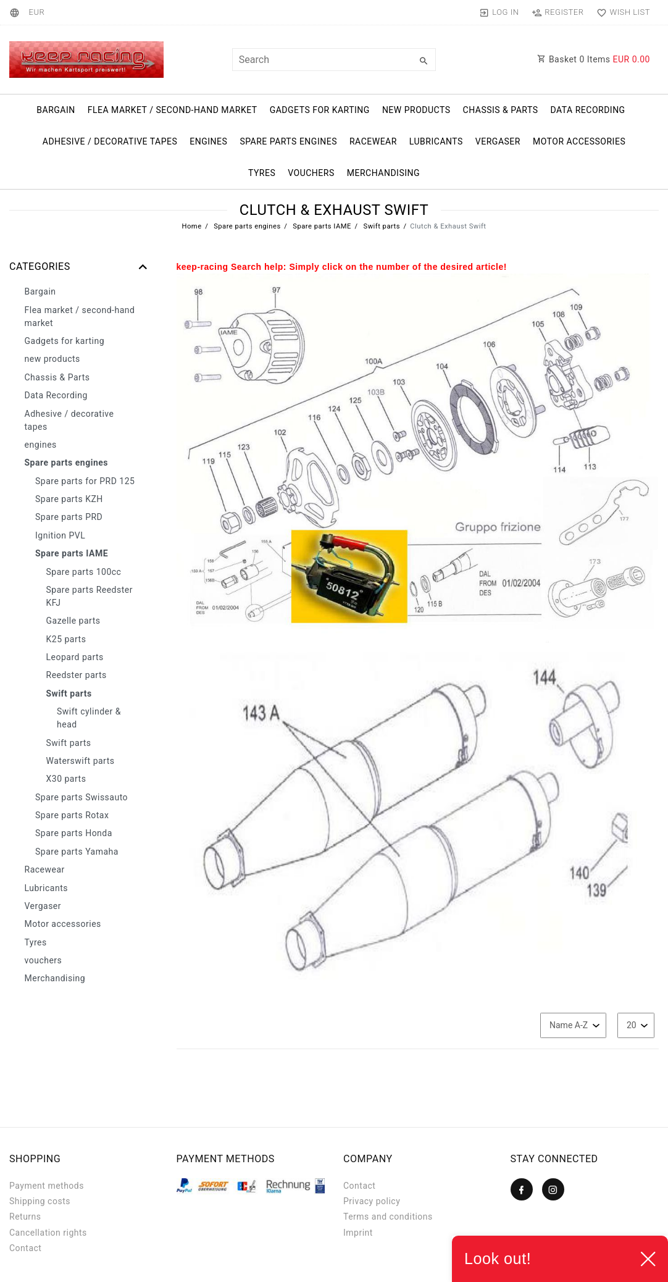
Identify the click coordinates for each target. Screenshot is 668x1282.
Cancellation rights (48, 1233)
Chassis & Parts (500, 110)
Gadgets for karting (320, 110)
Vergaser (497, 141)
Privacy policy (371, 1201)
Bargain (55, 110)
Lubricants (436, 141)
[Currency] (36, 12)
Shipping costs (39, 1201)
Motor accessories (579, 141)
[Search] (423, 61)
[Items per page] (635, 1025)
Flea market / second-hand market (172, 110)
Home (191, 226)
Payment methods (46, 1186)
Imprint (358, 1233)
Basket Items (593, 59)
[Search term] (334, 59)
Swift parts (380, 226)
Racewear (373, 141)
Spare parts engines (288, 141)
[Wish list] (620, 12)
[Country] (16, 12)
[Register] (558, 12)
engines (208, 141)
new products (416, 110)
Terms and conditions (388, 1216)
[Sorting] (573, 1025)
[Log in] (499, 12)
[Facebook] (522, 1189)
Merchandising (383, 173)
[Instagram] (553, 1189)
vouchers (311, 173)
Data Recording (587, 110)
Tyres (261, 173)
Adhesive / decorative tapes (110, 141)
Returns (25, 1216)
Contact (25, 1248)
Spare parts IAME (321, 226)
